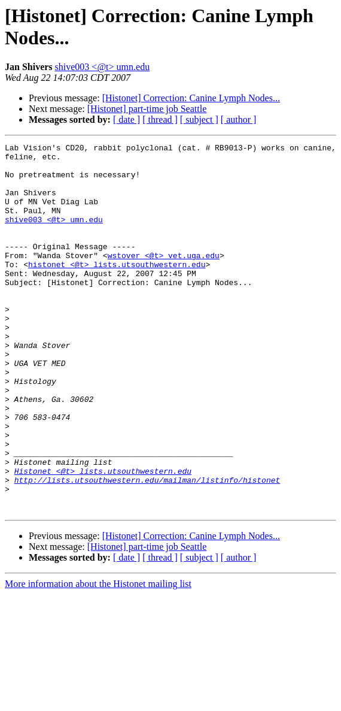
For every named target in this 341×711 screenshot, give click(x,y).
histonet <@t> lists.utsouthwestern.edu (116, 289)
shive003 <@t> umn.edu (102, 67)
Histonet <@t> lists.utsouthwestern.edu (102, 537)
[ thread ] (160, 119)
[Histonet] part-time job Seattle (147, 109)
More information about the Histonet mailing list (98, 657)
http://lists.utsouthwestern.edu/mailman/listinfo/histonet (147, 548)
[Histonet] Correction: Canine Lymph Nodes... (191, 98)
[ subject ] (199, 119)
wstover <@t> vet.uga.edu (164, 278)
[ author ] (239, 119)
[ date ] (126, 119)
